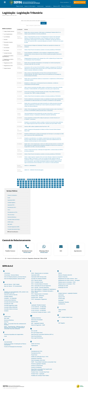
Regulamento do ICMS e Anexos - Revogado (69, 280)
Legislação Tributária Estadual (38, 305)
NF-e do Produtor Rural (36, 332)
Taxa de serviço (11, 214)
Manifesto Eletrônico (36, 318)
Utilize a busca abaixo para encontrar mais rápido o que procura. (33, 20)
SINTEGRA (61, 295)
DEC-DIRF (6, 318)
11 (39, 179)
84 (44, 187)
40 (20, 183)
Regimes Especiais (62, 276)
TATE (59, 311)
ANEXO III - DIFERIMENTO (30, 165)
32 (47, 181)
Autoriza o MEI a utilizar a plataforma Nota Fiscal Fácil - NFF (36, 126)
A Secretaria (7, 273)
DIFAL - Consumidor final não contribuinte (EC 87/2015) (15, 324)
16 (52, 179)
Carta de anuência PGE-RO (10, 294)
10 (36, 179)
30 (41, 181)
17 (54, 179)
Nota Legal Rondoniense (37, 338)
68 (47, 185)
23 (23, 181)
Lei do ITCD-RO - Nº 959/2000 (38, 310)
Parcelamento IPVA (12, 207)
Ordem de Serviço (35, 343)
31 (44, 181)
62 (31, 185)
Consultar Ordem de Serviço (13, 219)
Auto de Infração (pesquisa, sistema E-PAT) (14, 278)
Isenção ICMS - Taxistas (37, 297)
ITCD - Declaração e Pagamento (39, 299)
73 (60, 185)
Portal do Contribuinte (12, 195)
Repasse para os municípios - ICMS (66, 282)
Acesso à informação (29, 6)
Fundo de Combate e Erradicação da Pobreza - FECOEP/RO (15, 344)
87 (52, 187)
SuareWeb (60, 300)
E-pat (9, 197)
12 (41, 179)
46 (36, 183)
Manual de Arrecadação (37, 319)
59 (23, 185)
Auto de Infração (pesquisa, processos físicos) (15, 276)
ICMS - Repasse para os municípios (39, 273)
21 (18, 181)
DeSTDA (6, 321)
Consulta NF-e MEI (8, 303)
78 (28, 187)
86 (49, 187)
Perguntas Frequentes (36, 358)
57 (18, 185)
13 (44, 179)
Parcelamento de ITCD (12, 212)
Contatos (6, 310)
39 (18, 183)
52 (52, 183)
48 (41, 183)
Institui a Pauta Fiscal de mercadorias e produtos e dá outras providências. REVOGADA (42, 49)
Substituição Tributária (63, 302)
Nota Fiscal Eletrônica (36, 336)
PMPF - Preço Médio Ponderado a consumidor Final (43, 362)
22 (20, 181)
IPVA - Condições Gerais (37, 282)
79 (31, 187)
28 (36, 181)
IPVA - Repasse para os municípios (39, 293)
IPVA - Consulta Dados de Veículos (39, 284)
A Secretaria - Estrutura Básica (11, 275)
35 (54, 181)
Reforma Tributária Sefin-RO (65, 275)
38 (62, 181)
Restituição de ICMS (63, 285)
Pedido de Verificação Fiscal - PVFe (39, 356)
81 (36, 187)
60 (26, 185)
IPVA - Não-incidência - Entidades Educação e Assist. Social (42, 291)
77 (26, 187)
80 (34, 187)
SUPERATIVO (61, 304)
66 (41, 185)
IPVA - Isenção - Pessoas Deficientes (40, 287)
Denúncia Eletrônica (12, 217)
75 (20, 187)
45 (34, 183)
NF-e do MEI (34, 330)
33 (49, 181)
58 (20, 185)
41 (23, 183)
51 (49, 183)
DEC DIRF (10, 224)
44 (31, 183)
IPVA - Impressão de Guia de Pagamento (41, 285)
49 (44, 183)
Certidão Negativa (11, 202)
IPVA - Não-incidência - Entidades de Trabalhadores (43, 289)
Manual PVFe (34, 321)
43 (28, 183)
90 (60, 187)
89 (57, 187)
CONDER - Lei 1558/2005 (10, 298)
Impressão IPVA (11, 205)
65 (39, 185)
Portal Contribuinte (13, 231)
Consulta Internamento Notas (14, 229)
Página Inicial (19, 6)
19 (60, 179)
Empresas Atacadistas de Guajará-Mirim (13, 334)
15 (49, 179)
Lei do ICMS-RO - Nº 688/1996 (38, 306)
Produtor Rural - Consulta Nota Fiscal (40, 372)
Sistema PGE (61, 296)
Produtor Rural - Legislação (37, 373)
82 (39, 187)
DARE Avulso (10, 221)
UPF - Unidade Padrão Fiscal (65, 317)
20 (62, 179)
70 (52, 185)
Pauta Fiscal (34, 354)
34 (52, 181)
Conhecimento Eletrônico (10, 300)
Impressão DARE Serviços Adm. (39, 276)
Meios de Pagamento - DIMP (38, 325)
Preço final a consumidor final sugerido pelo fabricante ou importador (41, 369)
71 (54, 185)
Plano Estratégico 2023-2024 (38, 360)
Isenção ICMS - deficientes (37, 295)
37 (60, 181)
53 (54, 183)
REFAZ (60, 273)
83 (41, 187)
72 (57, 185)
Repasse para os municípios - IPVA (66, 284)
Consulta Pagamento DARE (13, 226)
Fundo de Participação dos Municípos (13, 346)
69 (49, 185)
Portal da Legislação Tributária (38, 363)
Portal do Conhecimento (37, 365)
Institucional (40, 6)
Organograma (34, 345)
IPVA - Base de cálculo (36, 280)
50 (47, 183)
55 (60, 183)
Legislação (48, 6)
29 (39, 181)
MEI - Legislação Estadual (37, 323)
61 (28, 185)
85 (47, 187)
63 (34, 185)
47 (39, 183)
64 (36, 185)
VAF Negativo (61, 323)
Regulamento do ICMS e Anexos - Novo (67, 278)
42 (26, 183)
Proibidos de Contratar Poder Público (40, 375)
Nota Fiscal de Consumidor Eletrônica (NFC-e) (42, 334)
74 (62, 185)
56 (62, 183)
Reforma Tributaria (66, 6)
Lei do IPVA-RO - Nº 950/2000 (38, 308)
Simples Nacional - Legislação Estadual (67, 293)
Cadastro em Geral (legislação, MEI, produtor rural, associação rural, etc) (16, 292)
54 (57, 183)
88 (54, 187)
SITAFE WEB (61, 298)
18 (57, 179)
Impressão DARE (11, 200)
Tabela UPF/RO (62, 309)
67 (44, 185)
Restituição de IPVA (63, 287)
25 (28, 181)
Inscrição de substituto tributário (38, 278)
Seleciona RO (56, 6)
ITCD (9, 209)
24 (26, 181)
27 (34, 181)
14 (47, 179)
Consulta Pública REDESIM (10, 307)
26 (31, 181)
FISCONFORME (8, 342)
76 (23, 187)
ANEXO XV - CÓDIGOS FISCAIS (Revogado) (33, 169)
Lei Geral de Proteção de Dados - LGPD (40, 312)
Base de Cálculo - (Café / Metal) (11, 284)
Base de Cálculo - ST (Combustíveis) (13, 286)
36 (57, 181)
